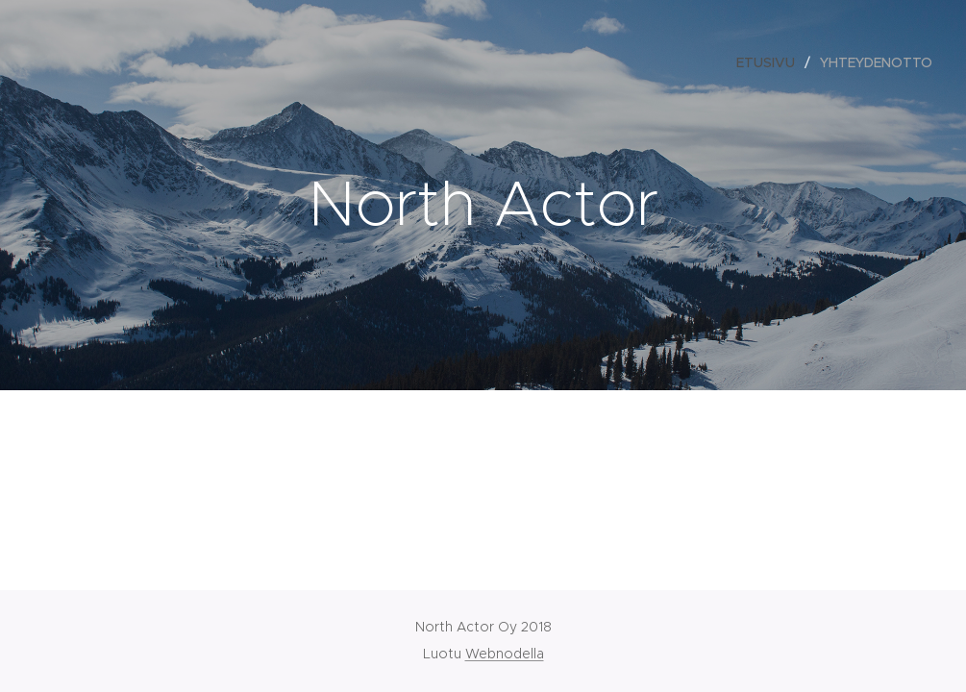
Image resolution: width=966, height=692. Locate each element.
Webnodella (504, 653)
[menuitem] (770, 62)
